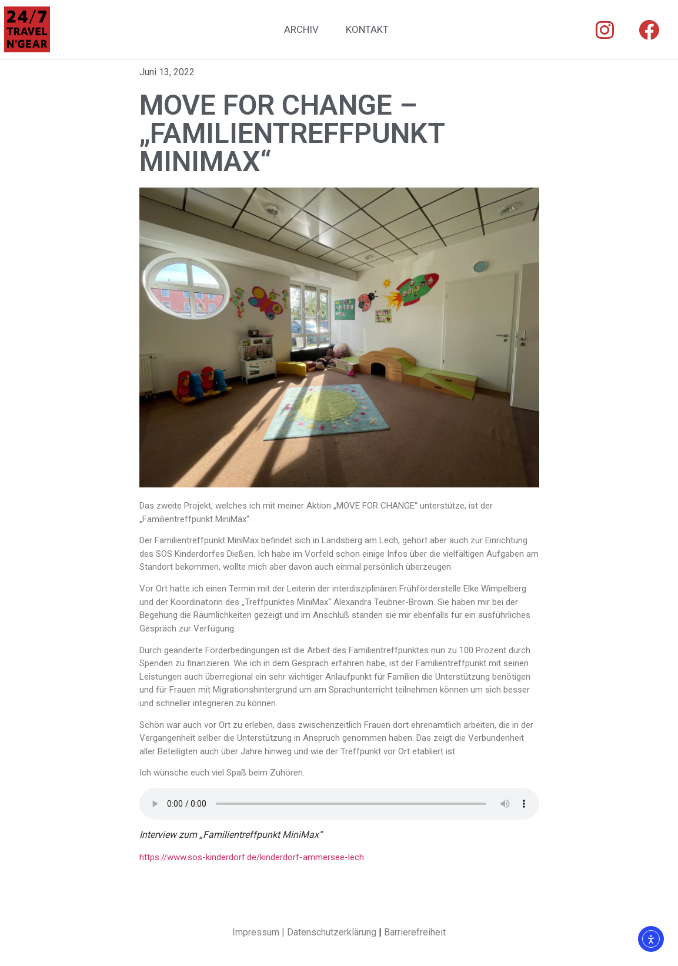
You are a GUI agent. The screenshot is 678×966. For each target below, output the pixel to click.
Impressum (255, 932)
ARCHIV (301, 29)
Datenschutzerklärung (331, 932)
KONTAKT (367, 29)
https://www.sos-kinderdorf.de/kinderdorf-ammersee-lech (251, 857)
